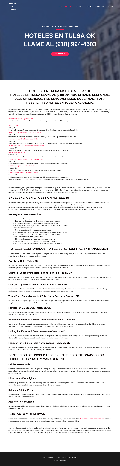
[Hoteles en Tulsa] (13, 6)
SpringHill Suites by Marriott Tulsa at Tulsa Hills (25, 132)
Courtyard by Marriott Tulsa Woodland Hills (23, 139)
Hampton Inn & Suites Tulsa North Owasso (23, 172)
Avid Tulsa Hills (13, 125)
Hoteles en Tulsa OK (68, 6)
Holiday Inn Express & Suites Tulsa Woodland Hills (26, 159)
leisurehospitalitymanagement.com (92, 419)
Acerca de (81, 6)
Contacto (112, 6)
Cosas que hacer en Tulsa (97, 6)
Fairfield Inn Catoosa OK (17, 152)
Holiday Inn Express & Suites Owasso (21, 166)
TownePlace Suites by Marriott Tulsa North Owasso (26, 146)
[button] (60, 54)
